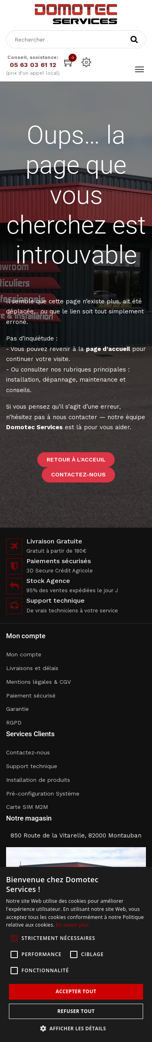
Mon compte (23, 654)
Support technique (31, 766)
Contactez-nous (78, 474)
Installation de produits (38, 780)
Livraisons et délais (32, 668)
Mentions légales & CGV (38, 682)
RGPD (13, 722)
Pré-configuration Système (42, 793)
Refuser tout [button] (76, 1011)
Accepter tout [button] (76, 991)
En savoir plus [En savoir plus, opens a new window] (72, 924)
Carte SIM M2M (27, 807)
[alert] (76, 954)
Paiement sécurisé (31, 695)
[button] (76, 1028)
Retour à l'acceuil (76, 459)
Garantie (17, 709)
